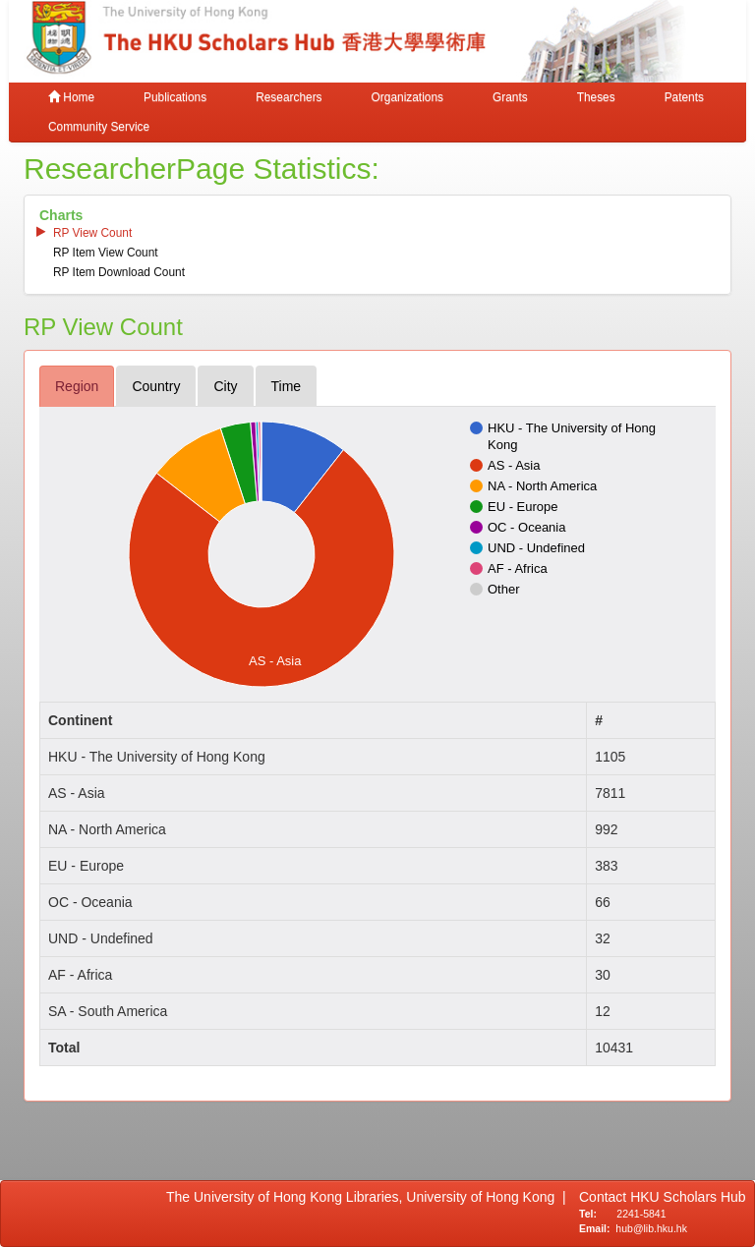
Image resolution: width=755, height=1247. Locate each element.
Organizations (407, 97)
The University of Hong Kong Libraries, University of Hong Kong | (366, 1197)
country (156, 386)
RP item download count (119, 272)
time (286, 386)
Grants (510, 97)
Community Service (98, 127)
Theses (596, 97)
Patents (684, 97)
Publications (175, 97)
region (76, 386)
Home (71, 97)
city (225, 386)
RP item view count (105, 252)
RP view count (92, 233)
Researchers (288, 97)
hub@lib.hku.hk (651, 1228)
